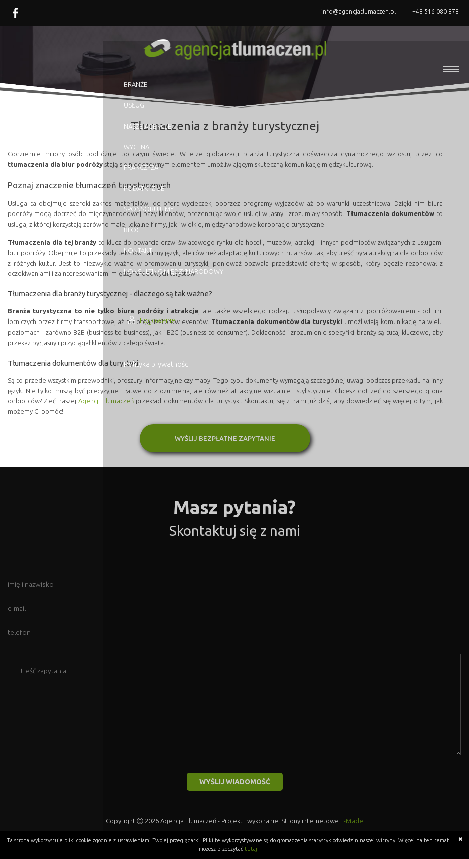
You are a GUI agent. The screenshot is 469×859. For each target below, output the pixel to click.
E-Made (351, 820)
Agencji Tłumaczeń (105, 400)
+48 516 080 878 (435, 11)
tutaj (251, 849)
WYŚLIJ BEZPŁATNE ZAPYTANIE (225, 438)
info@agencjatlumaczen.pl (358, 11)
